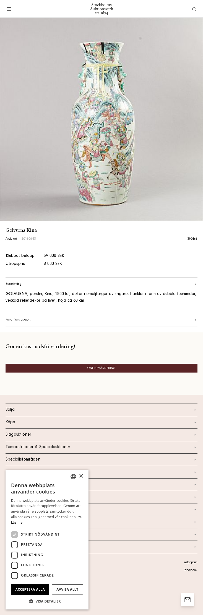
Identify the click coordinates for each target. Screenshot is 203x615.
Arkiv (101, 547)
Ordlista (101, 534)
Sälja (101, 410)
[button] (47, 601)
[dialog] (47, 539)
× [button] (81, 476)
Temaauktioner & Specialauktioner (101, 447)
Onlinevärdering (101, 368)
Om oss (101, 497)
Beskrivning (101, 284)
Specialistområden (101, 460)
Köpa (101, 422)
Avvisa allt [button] (67, 589)
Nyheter (101, 509)
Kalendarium (101, 472)
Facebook (190, 570)
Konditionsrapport (101, 320)
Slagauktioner (101, 435)
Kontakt (101, 484)
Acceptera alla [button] (30, 589)
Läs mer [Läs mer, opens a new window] (17, 522)
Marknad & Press (101, 522)
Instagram (190, 562)
